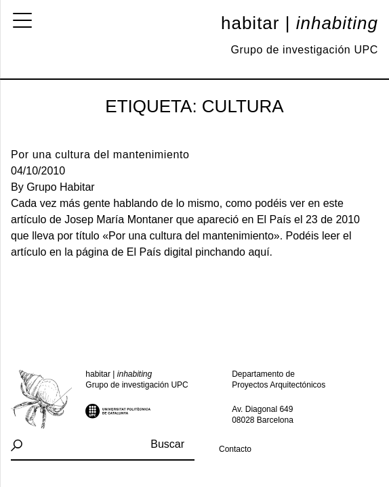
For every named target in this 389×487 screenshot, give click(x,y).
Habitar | (299, 23)
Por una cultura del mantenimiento (100, 154)
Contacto (235, 449)
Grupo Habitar (60, 187)
